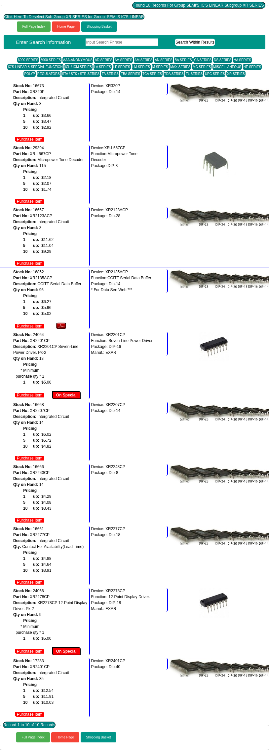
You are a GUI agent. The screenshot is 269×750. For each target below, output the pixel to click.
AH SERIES (123, 60)
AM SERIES (143, 60)
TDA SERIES (174, 74)
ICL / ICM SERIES (78, 67)
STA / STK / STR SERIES (81, 74)
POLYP (29, 74)
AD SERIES (103, 60)
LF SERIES (121, 67)
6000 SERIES (28, 60)
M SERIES (160, 67)
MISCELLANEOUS (227, 67)
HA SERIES (242, 60)
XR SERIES (236, 74)
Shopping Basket (99, 26)
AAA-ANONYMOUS (78, 60)
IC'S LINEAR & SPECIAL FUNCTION (35, 67)
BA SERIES (183, 60)
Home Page (66, 26)
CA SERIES (202, 60)
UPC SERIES (215, 74)
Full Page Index (33, 26)
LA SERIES (102, 67)
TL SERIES (194, 74)
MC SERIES (202, 67)
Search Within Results (194, 42)
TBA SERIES (130, 74)
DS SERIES (222, 60)
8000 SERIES (51, 60)
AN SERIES (163, 60)
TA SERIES (110, 74)
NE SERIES (252, 67)
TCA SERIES (152, 74)
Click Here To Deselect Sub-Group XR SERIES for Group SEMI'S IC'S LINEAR (74, 17)
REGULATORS (48, 74)
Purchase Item (29, 139)
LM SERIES (141, 67)
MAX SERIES (180, 67)
